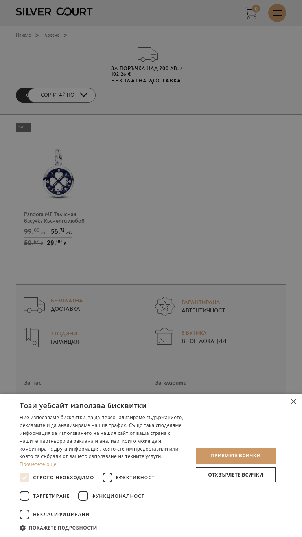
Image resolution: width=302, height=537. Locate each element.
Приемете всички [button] (235, 455)
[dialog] (151, 268)
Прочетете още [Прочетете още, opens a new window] (38, 464)
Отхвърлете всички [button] (235, 474)
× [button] (293, 402)
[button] (104, 527)
